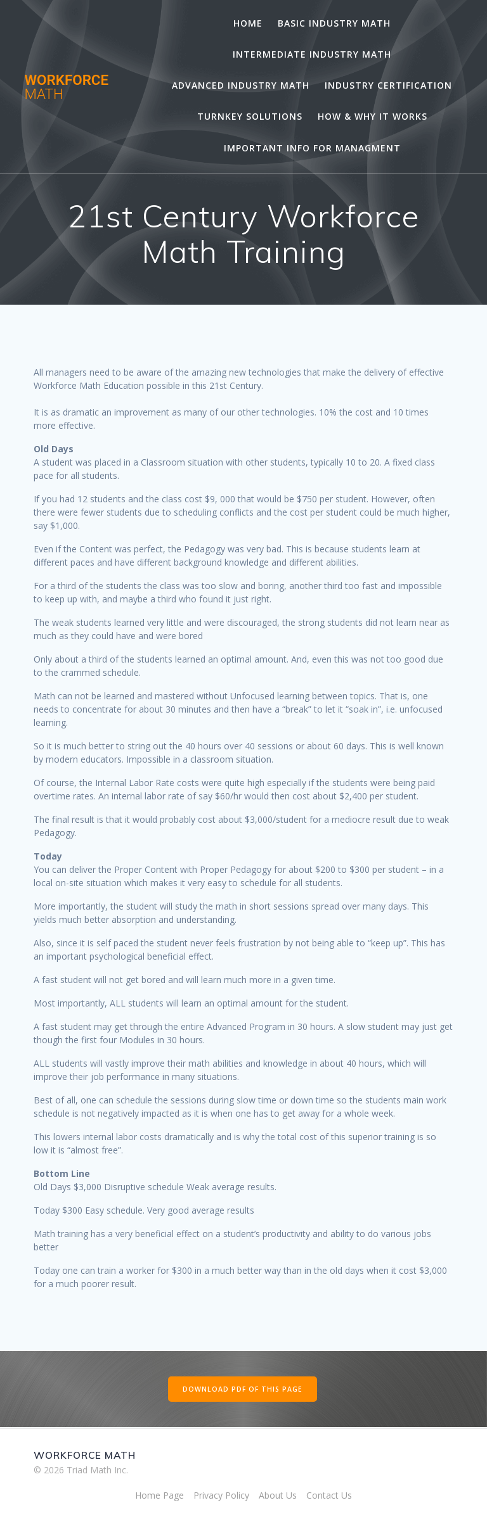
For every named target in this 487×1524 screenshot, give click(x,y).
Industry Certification (388, 85)
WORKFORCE (66, 87)
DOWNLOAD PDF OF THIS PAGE (242, 1389)
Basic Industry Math (334, 23)
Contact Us (329, 1495)
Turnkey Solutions (249, 116)
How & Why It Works (372, 116)
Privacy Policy (221, 1495)
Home (248, 23)
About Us (278, 1495)
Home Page (159, 1495)
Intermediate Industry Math (312, 54)
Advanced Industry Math (240, 85)
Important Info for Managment (312, 148)
